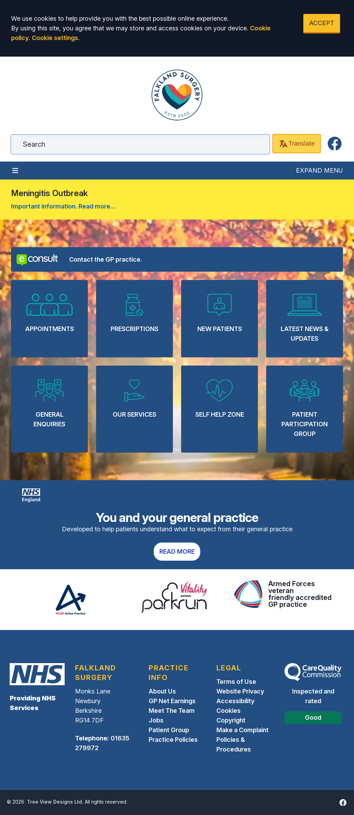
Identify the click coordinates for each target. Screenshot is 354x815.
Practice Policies (173, 739)
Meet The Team (172, 710)
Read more (177, 551)
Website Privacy (240, 691)
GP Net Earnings (172, 701)
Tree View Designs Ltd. (55, 802)
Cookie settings (55, 37)
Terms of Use (236, 681)
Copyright (230, 720)
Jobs (156, 720)
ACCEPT (321, 23)
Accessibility (235, 701)
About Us (162, 691)
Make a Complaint (242, 730)
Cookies (228, 710)
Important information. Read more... (63, 206)
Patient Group (169, 730)
